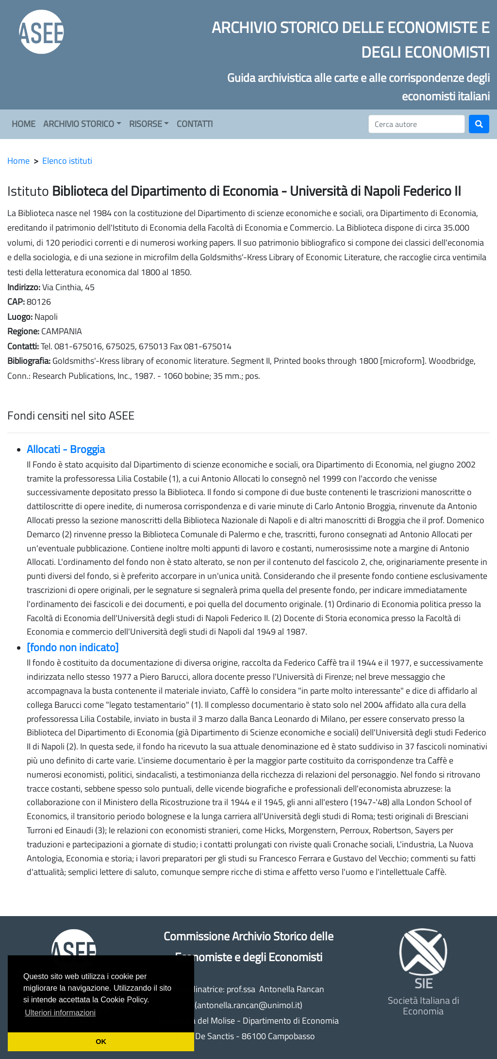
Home (18, 160)
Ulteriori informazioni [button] (60, 1013)
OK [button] (101, 1041)
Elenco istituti (67, 160)
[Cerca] (416, 124)
